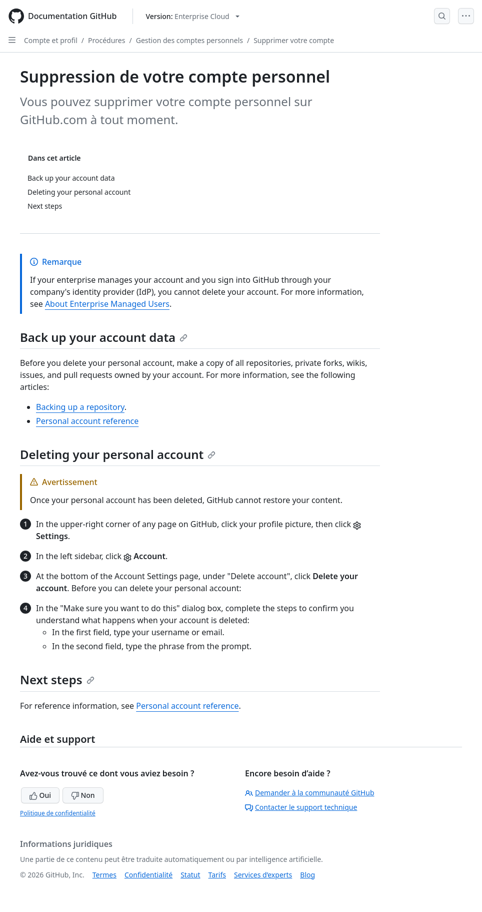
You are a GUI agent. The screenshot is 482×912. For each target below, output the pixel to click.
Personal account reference (87, 420)
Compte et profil (51, 40)
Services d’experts (263, 874)
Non (83, 795)
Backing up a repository (80, 406)
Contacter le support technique (301, 807)
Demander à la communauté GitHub (309, 792)
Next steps (57, 679)
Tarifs (217, 874)
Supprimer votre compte (294, 40)
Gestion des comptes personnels (189, 40)
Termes (104, 874)
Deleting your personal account (118, 454)
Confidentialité (148, 874)
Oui (40, 795)
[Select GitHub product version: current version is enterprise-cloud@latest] (192, 16)
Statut (190, 874)
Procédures (106, 40)
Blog (307, 874)
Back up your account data (104, 337)
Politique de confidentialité (58, 813)
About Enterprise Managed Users (107, 303)
